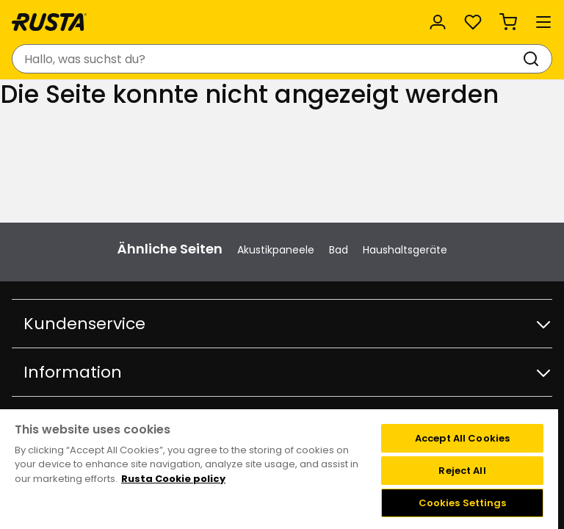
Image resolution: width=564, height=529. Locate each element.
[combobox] (267, 58)
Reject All (461, 471)
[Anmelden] (437, 22)
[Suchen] (534, 58)
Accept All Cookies (462, 438)
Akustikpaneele (275, 249)
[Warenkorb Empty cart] (508, 22)
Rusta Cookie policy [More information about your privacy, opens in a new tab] (173, 479)
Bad (338, 249)
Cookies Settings (463, 503)
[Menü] (543, 22)
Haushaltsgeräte (405, 249)
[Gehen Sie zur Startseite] (49, 22)
